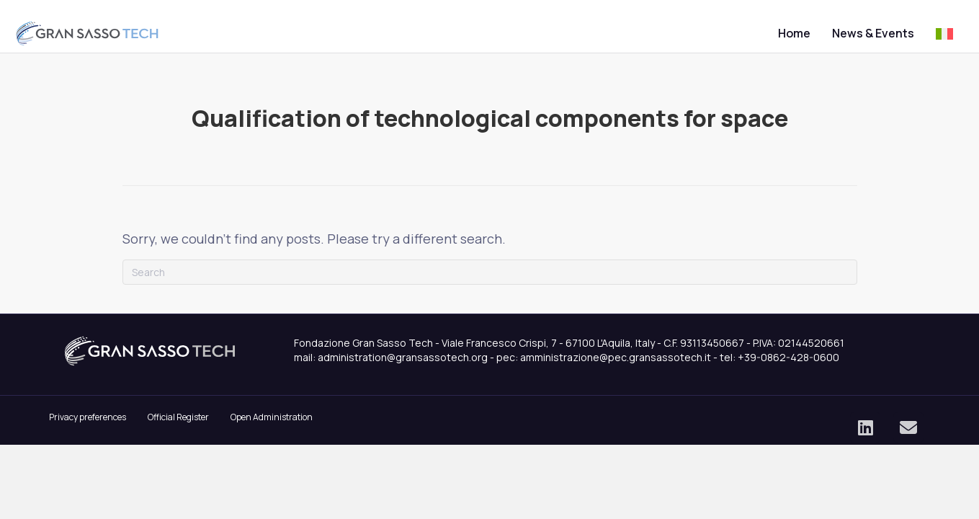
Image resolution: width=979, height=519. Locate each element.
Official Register (178, 431)
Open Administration (272, 431)
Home (760, 33)
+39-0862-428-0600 (788, 371)
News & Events (839, 33)
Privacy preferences (87, 431)
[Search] (489, 286)
